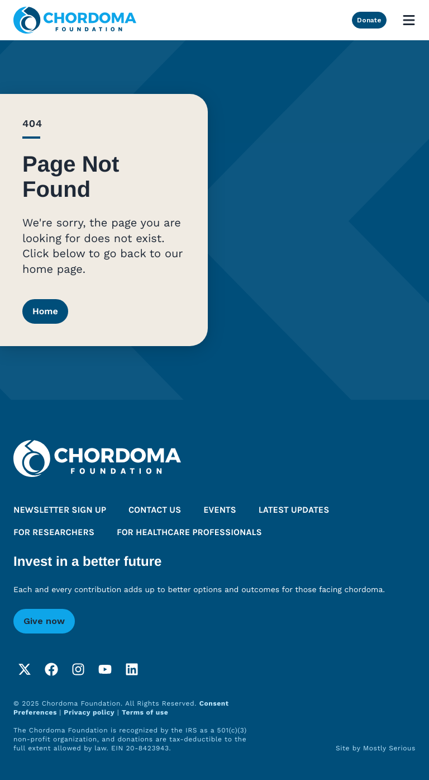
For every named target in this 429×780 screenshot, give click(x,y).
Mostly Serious (389, 748)
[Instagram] (78, 669)
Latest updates (294, 510)
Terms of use (145, 712)
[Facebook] (51, 669)
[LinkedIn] (132, 669)
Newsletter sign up (59, 510)
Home (45, 311)
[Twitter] (24, 669)
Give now (44, 621)
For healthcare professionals (189, 532)
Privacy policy (89, 712)
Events (219, 510)
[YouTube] (105, 669)
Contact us (154, 510)
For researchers (53, 532)
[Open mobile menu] (409, 20)
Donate (369, 20)
